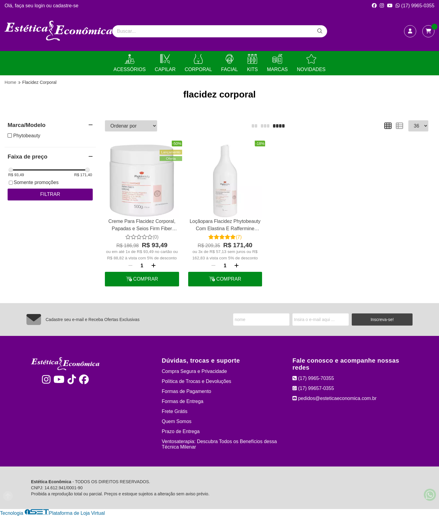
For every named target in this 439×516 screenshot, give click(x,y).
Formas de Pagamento (186, 391)
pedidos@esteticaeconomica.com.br (334, 398)
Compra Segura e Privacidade (194, 371)
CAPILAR (165, 63)
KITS (252, 63)
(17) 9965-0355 (415, 5)
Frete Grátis (174, 411)
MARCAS (277, 63)
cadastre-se (65, 5)
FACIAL (229, 63)
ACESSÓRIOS (129, 63)
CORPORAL (198, 63)
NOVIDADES (311, 63)
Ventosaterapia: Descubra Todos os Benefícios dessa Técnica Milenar (219, 444)
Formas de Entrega (182, 401)
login (40, 5)
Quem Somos (177, 421)
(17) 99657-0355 (313, 388)
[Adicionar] (153, 266)
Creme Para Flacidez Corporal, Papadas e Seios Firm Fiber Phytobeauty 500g (141, 226)
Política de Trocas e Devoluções (196, 381)
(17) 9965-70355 (313, 378)
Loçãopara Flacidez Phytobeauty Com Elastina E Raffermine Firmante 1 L (225, 226)
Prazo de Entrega (181, 431)
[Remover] (130, 266)
